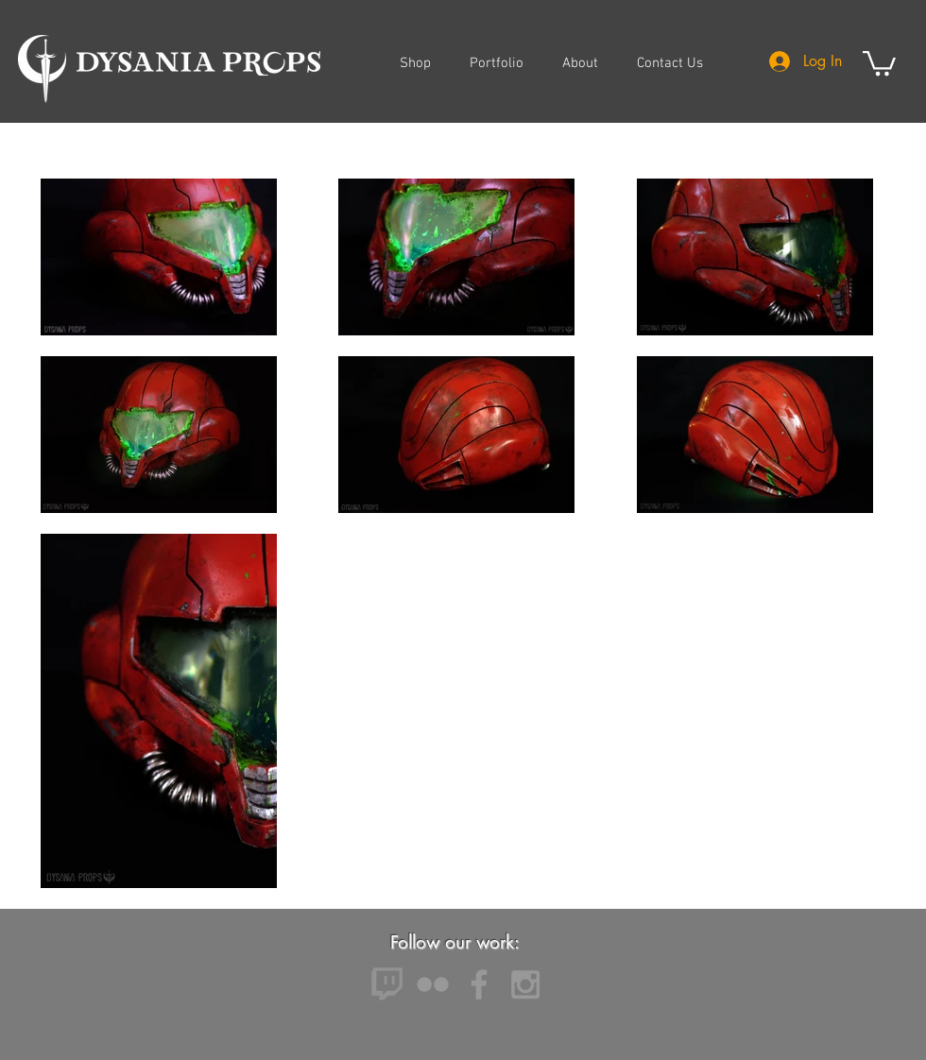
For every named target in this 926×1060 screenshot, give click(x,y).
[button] (879, 62)
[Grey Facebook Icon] (479, 984)
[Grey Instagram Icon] (525, 984)
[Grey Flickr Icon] (433, 984)
